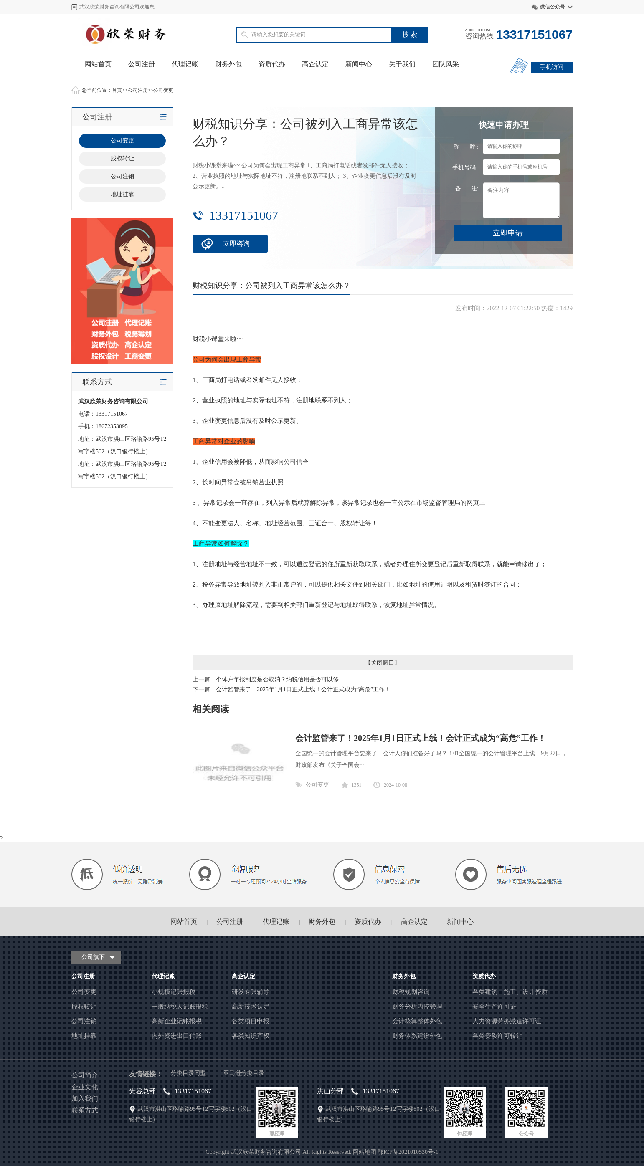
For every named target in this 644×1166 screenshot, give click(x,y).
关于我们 (402, 64)
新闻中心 (358, 64)
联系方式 (84, 1110)
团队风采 (445, 64)
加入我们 (84, 1098)
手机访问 (551, 67)
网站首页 (98, 64)
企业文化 (84, 1086)
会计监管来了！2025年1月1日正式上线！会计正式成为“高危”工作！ (303, 689)
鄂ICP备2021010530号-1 (408, 1152)
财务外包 (228, 64)
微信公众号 (552, 7)
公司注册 (141, 64)
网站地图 (364, 1152)
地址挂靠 (122, 194)
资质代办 (272, 64)
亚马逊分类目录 (243, 1073)
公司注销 (122, 176)
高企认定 (315, 64)
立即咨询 (236, 243)
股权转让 (122, 158)
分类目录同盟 (188, 1073)
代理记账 (185, 64)
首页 (117, 90)
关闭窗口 (382, 663)
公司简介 (84, 1075)
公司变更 (163, 90)
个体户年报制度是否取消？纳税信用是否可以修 (277, 679)
